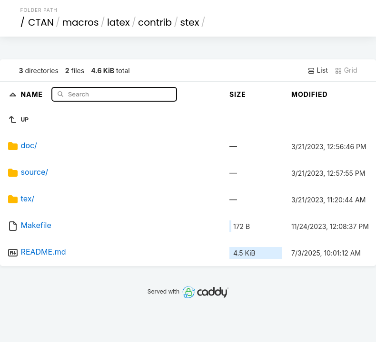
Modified (309, 94)
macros (80, 22)
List (317, 70)
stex (189, 22)
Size (237, 94)
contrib (155, 22)
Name (32, 94)
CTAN (41, 22)
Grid (346, 70)
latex (118, 22)
